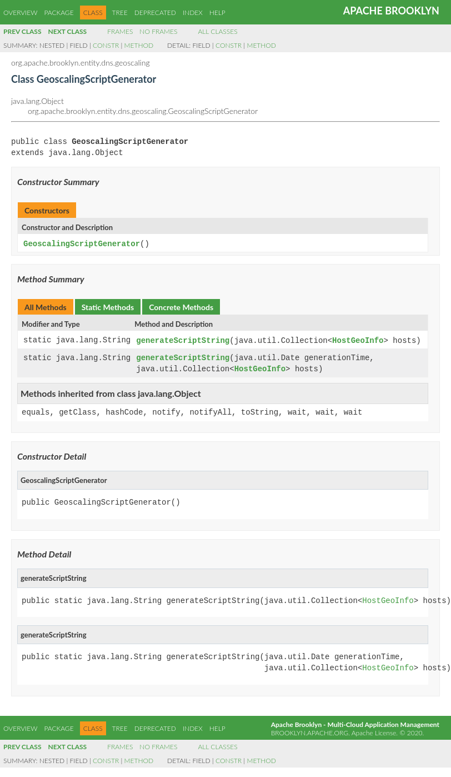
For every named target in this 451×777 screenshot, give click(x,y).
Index (193, 12)
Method (138, 45)
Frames (120, 31)
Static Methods (108, 306)
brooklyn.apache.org (309, 731)
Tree (120, 12)
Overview (20, 12)
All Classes (217, 31)
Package (58, 12)
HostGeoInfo (357, 340)
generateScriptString (182, 340)
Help (217, 12)
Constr (106, 45)
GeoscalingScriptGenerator (81, 243)
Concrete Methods (181, 306)
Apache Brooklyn (391, 10)
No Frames (158, 31)
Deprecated (155, 12)
